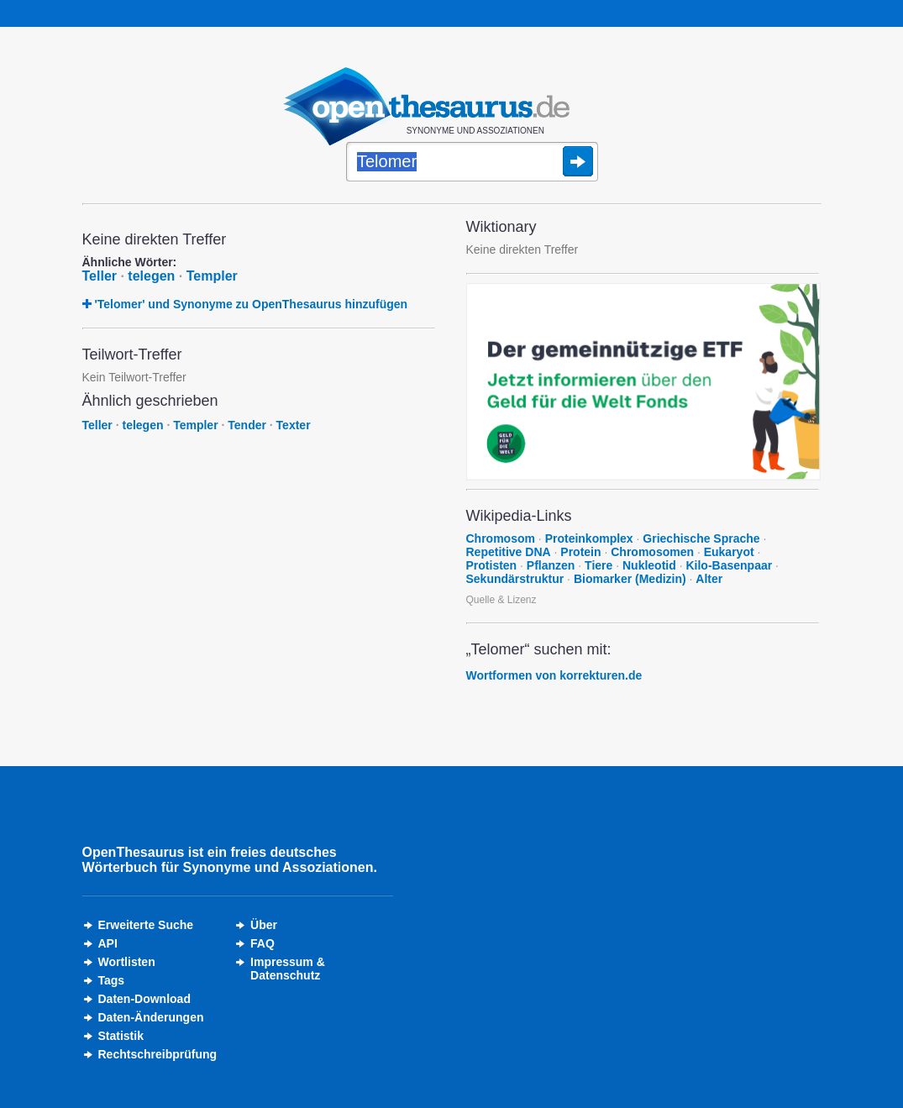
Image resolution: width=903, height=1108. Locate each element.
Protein (580, 552)
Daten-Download (144, 999)
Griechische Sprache (701, 538)
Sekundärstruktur (515, 579)
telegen (151, 276)
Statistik (121, 1035)
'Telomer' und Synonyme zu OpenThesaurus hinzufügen (250, 304)
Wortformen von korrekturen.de (554, 675)
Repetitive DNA (508, 552)
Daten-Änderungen (151, 1017)
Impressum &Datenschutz (287, 968)
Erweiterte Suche (146, 925)
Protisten (491, 565)
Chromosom (500, 538)
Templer (212, 276)
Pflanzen (551, 565)
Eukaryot (729, 552)
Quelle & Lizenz (501, 600)
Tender (247, 425)
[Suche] (472, 163)
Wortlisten (126, 962)
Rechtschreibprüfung (158, 1054)
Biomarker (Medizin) (630, 579)
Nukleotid (649, 565)
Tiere (598, 565)
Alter (709, 579)
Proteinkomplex (589, 538)
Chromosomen (652, 552)
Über (263, 925)
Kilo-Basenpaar (728, 565)
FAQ (262, 943)
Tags (111, 980)
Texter (293, 425)
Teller (100, 276)
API (108, 943)
